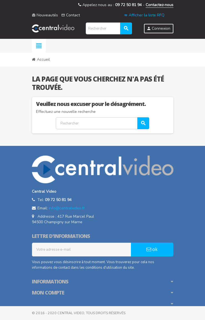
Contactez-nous (159, 4)
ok (152, 249)
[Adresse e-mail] (81, 249)
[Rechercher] (109, 28)
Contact (70, 15)
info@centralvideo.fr (67, 208)
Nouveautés (45, 15)
